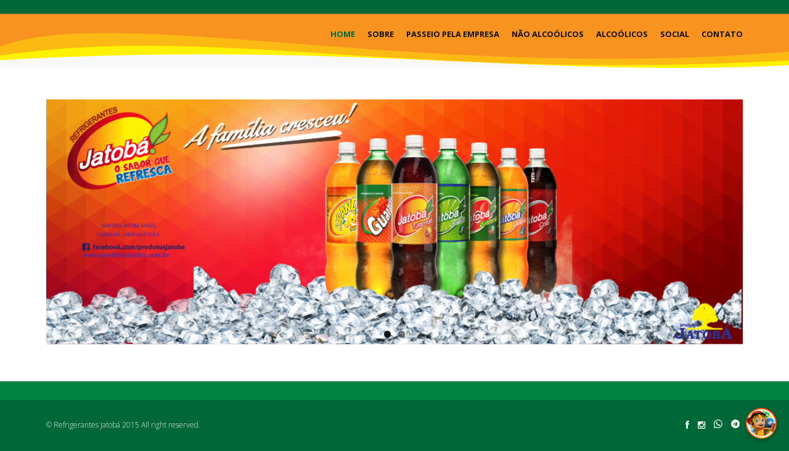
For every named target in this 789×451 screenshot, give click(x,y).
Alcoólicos (622, 33)
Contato (722, 33)
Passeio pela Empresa (452, 33)
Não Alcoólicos (548, 33)
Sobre (380, 33)
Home (342, 33)
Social (674, 33)
